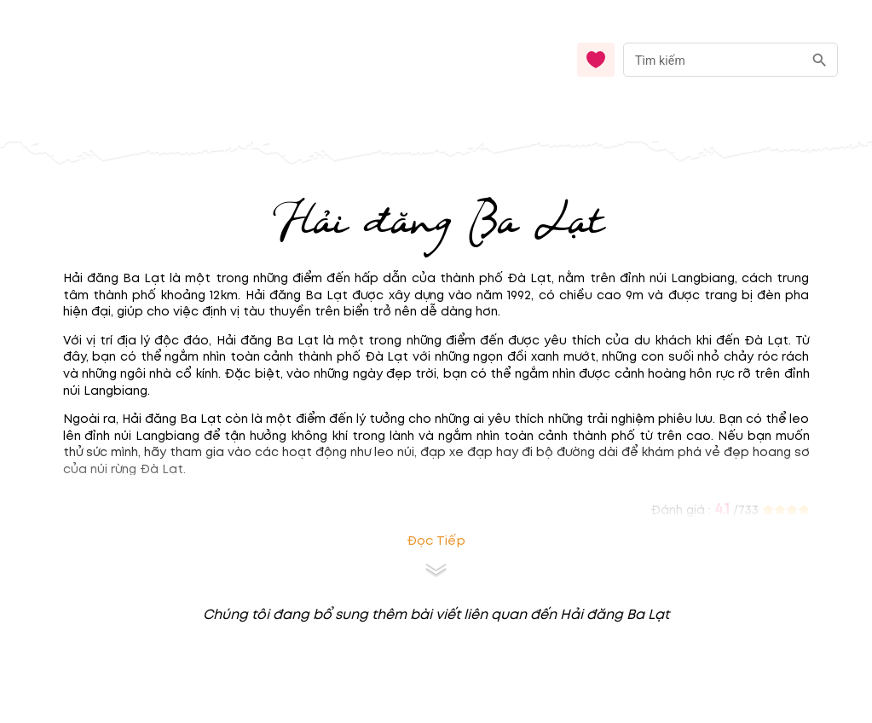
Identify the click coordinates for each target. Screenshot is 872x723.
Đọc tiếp (436, 541)
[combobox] (730, 60)
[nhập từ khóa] (713, 59)
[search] (819, 60)
